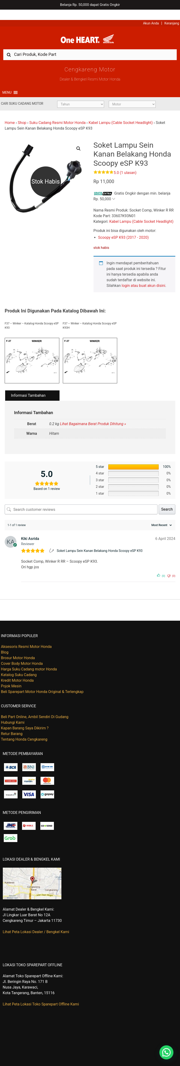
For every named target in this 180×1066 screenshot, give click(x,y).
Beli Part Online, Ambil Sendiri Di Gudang (34, 708)
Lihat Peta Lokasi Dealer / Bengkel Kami (36, 923)
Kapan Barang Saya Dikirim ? (25, 720)
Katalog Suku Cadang (19, 666)
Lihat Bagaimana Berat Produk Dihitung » (93, 415)
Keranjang (172, 13)
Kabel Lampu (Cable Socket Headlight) (121, 114)
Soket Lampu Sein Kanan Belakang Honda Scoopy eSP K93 (99, 542)
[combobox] (90, 46)
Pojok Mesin (11, 678)
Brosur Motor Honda (18, 649)
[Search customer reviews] (81, 501)
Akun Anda (151, 13)
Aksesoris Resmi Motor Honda (26, 638)
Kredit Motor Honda (17, 672)
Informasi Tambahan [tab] (28, 387)
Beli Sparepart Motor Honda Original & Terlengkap (42, 683)
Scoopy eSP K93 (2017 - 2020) (123, 229)
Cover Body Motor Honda (22, 655)
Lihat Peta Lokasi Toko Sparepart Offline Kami (41, 995)
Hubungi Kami (12, 714)
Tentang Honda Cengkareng (24, 731)
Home (10, 114)
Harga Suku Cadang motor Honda (29, 661)
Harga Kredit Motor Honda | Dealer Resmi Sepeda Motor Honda (90, 30)
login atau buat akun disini (143, 277)
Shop (22, 114)
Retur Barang (11, 725)
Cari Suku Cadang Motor (22, 95)
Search (167, 501)
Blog (4, 644)
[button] (6, 84)
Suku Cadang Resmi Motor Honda (57, 114)
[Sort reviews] (161, 517)
